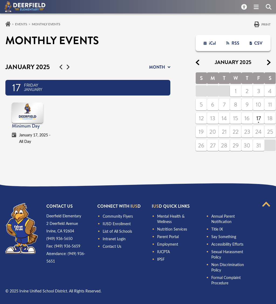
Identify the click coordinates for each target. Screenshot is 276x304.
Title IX (217, 229)
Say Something (223, 236)
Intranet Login (114, 238)
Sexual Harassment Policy (227, 254)
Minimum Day (26, 125)
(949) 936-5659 (67, 246)
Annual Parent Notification (223, 219)
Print (266, 24)
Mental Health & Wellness (171, 219)
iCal (212, 43)
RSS (235, 43)
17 (258, 118)
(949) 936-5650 (59, 238)
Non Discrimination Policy (227, 267)
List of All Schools (117, 231)
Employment (167, 244)
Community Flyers (118, 216)
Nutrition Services (172, 229)
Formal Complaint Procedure (226, 280)
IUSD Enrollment (117, 223)
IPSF (161, 259)
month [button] (157, 67)
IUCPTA (163, 251)
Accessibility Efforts (227, 244)
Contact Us (112, 246)
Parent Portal (168, 236)
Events (21, 24)
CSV (258, 43)
